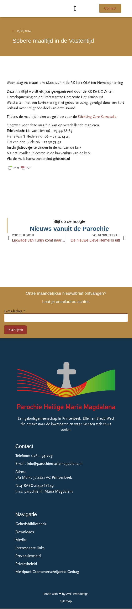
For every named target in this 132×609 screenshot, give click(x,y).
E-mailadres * (14, 311)
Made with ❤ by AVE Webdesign (66, 594)
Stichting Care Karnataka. (97, 117)
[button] (75, 8)
